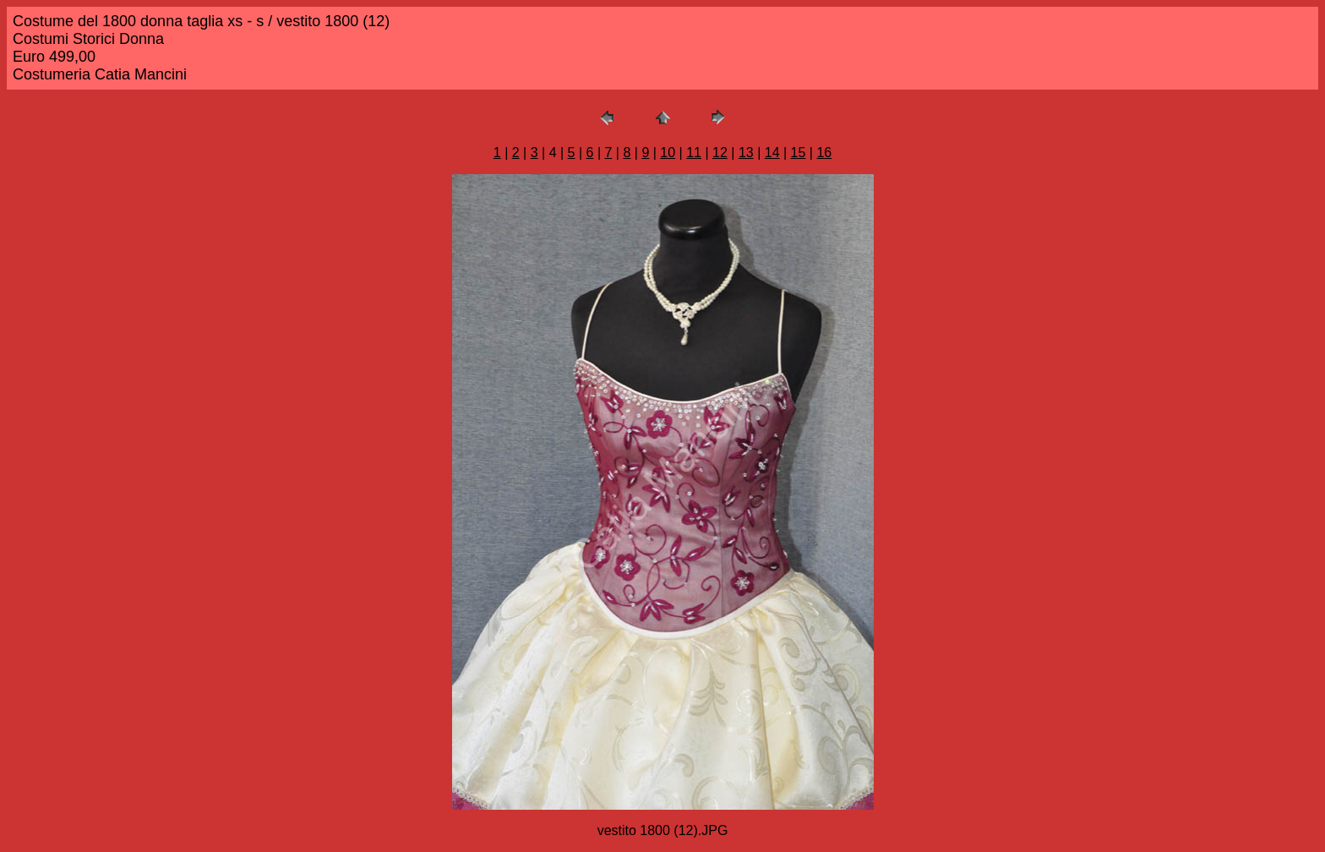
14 (772, 152)
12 (720, 152)
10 (667, 152)
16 (824, 152)
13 (746, 152)
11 (693, 152)
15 (798, 152)
